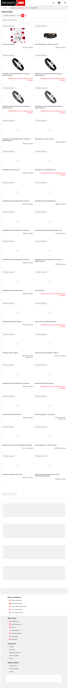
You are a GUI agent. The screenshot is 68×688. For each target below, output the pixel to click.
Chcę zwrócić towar (16, 609)
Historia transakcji (16, 633)
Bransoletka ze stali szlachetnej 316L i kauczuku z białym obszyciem (16, 74)
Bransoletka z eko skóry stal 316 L (44, 139)
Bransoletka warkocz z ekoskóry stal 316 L (47, 44)
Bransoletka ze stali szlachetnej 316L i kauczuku (16, 201)
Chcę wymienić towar (17, 612)
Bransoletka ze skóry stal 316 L (11, 169)
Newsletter (14, 639)
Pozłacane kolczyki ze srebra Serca (12, 474)
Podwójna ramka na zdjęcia (10, 352)
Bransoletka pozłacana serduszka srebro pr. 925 (48, 230)
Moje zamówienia (16, 624)
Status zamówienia (16, 600)
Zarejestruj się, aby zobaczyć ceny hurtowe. (20, 79)
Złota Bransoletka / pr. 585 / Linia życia (45, 445)
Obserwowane (16, 630)
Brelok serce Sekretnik (9, 44)
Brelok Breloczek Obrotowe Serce (44, 383)
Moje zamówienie (14, 597)
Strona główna (20, 8)
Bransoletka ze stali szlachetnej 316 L (45, 169)
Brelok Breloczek (39, 290)
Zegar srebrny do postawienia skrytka (45, 321)
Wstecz (4, 8)
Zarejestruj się (15, 621)
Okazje (27, 8)
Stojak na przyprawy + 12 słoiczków (45, 414)
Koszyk (14, 627)
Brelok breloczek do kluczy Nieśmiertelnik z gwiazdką (17, 445)
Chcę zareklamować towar (18, 606)
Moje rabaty (15, 636)
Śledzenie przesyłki (16, 603)
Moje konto (12, 618)
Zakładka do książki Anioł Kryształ (12, 321)
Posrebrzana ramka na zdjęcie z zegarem (46, 352)
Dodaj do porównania (8, 26)
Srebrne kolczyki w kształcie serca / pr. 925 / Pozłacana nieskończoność (47, 475)
